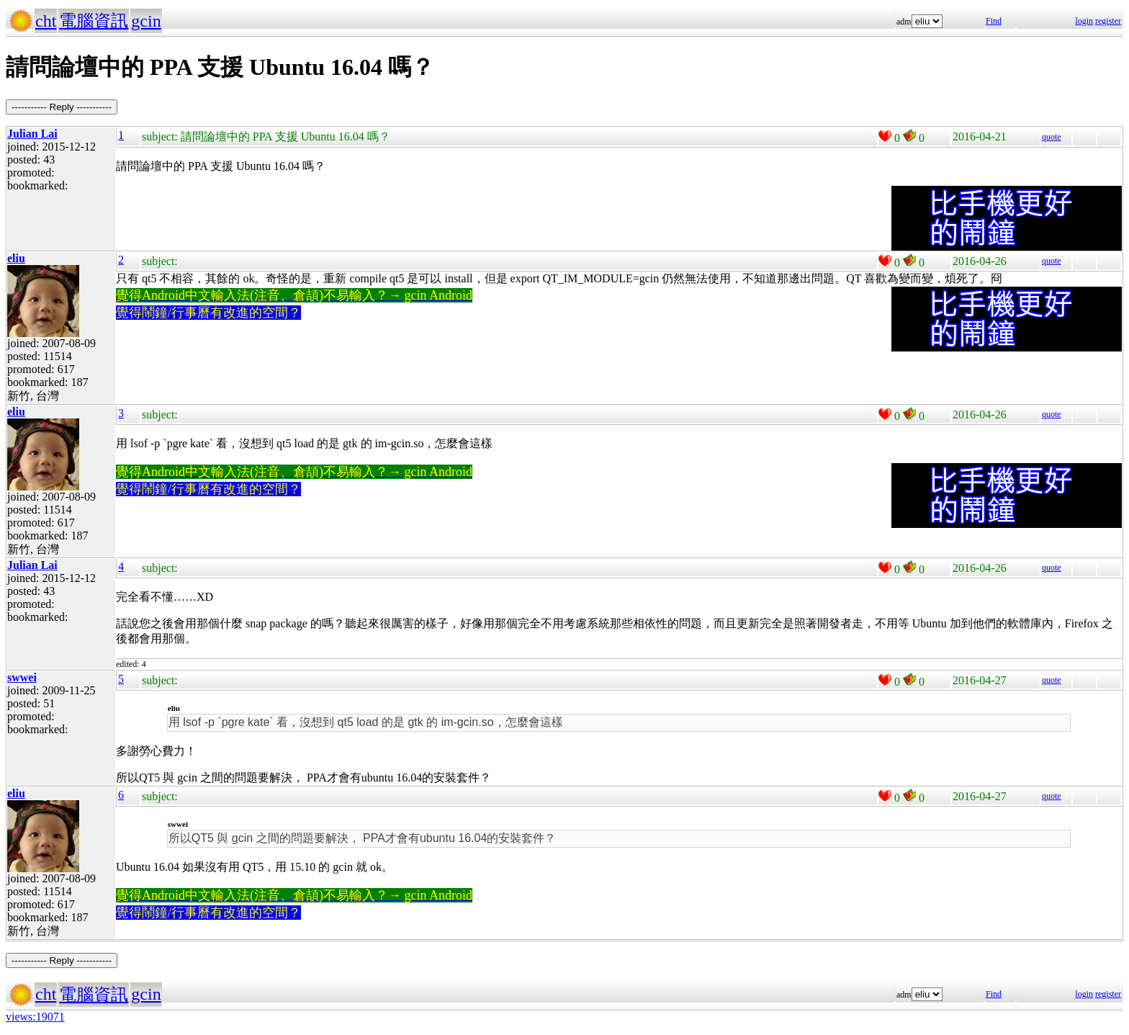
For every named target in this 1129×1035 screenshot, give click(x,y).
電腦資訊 (93, 21)
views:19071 (35, 1017)
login (1084, 21)
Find (994, 21)
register (1108, 21)
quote (1051, 137)
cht (45, 21)
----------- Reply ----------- (62, 107)
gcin (146, 21)
